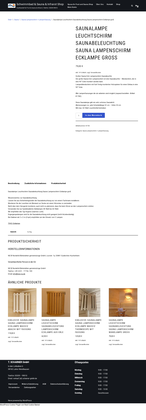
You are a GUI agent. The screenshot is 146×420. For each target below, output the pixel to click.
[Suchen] (132, 6)
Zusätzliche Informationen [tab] (36, 192)
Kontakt (111, 4)
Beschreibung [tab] (14, 192)
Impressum (13, 401)
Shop (120, 4)
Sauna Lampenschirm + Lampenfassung (36, 20)
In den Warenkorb (94, 119)
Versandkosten (97, 75)
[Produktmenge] (79, 120)
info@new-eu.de (19, 286)
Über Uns (101, 4)
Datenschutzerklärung (60, 401)
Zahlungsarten (30, 404)
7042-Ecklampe (14, 233)
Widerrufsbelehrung (30, 401)
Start (10, 20)
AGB (45, 401)
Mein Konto (72, 7)
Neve (10, 417)
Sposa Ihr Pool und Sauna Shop (81, 4)
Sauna (16, 20)
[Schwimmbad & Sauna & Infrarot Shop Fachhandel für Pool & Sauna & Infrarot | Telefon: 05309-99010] (36, 5)
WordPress (27, 417)
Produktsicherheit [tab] (59, 192)
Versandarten (14, 404)
